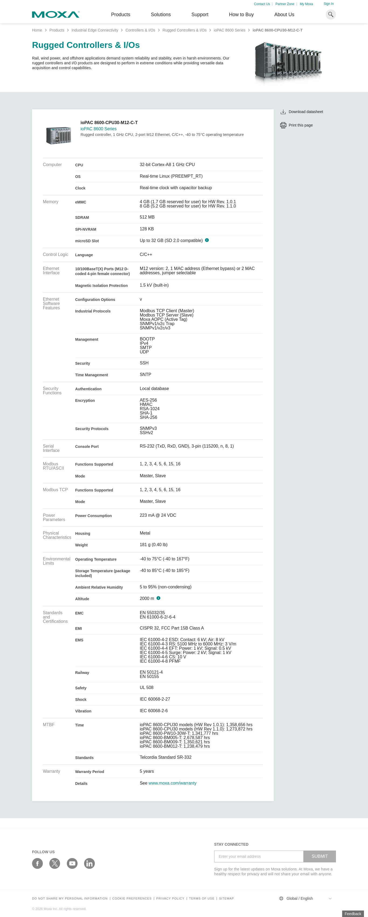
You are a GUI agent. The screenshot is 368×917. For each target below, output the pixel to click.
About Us (284, 14)
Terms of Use (202, 898)
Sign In (329, 3)
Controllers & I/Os (140, 30)
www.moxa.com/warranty (173, 783)
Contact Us (262, 4)
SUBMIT (320, 856)
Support (199, 14)
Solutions (161, 14)
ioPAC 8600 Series (229, 30)
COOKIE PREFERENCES (132, 898)
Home (37, 30)
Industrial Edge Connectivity (94, 30)
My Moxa (306, 4)
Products (56, 30)
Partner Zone (285, 4)
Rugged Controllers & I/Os (184, 30)
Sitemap (226, 898)
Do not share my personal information (70, 898)
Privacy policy (170, 898)
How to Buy (241, 14)
